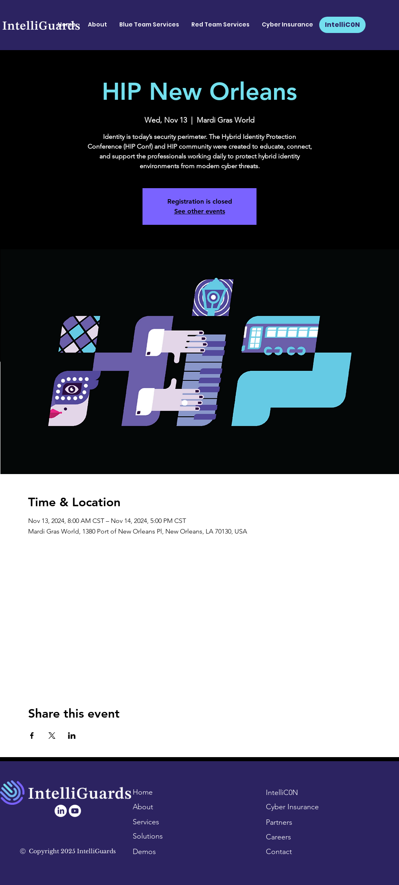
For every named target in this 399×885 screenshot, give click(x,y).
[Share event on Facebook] (32, 735)
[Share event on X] (52, 735)
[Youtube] (75, 811)
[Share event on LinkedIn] (72, 735)
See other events (199, 211)
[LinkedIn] (61, 811)
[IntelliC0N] (342, 25)
